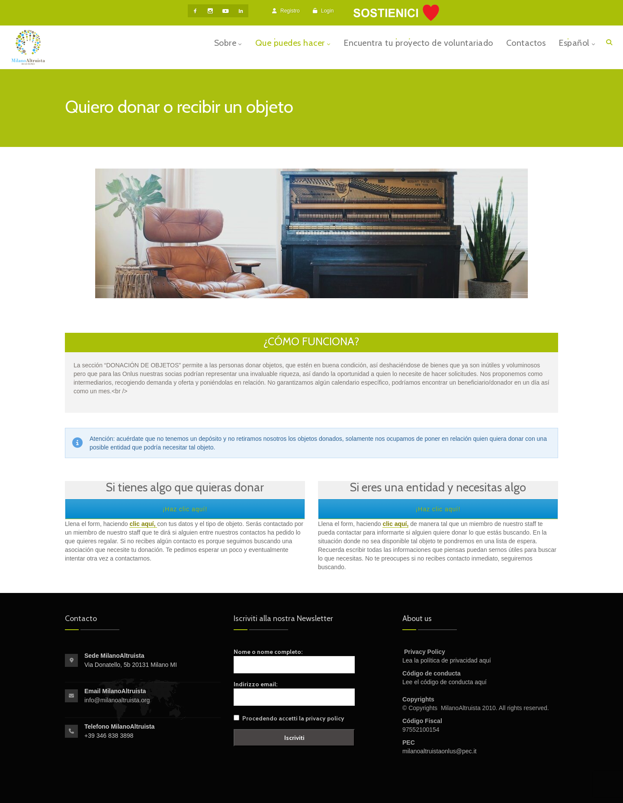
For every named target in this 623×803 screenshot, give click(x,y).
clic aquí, (395, 523)
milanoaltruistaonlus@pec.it (439, 751)
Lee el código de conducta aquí (444, 682)
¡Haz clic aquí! (185, 509)
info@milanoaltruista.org (117, 700)
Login (323, 11)
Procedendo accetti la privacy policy (293, 718)
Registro (286, 11)
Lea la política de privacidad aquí (446, 660)
